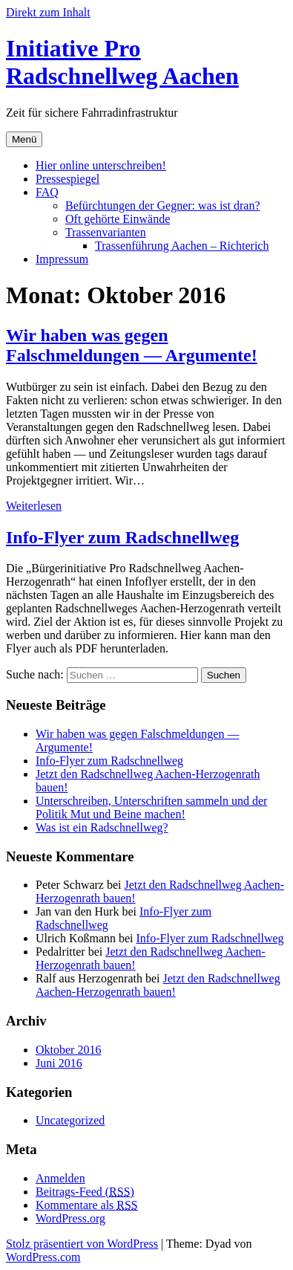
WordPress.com (43, 1257)
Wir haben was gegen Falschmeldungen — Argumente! (131, 345)
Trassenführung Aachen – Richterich (182, 245)
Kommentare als (87, 1205)
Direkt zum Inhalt (48, 12)
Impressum (62, 259)
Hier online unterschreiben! (101, 165)
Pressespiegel (67, 178)
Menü (24, 139)
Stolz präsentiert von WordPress (82, 1243)
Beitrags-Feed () (85, 1191)
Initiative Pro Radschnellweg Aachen (122, 62)
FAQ (47, 192)
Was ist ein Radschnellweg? (102, 827)
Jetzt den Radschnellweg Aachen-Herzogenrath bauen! (158, 985)
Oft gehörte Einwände (117, 219)
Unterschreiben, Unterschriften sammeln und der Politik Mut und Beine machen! (151, 807)
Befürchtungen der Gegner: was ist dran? (162, 205)
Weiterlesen (34, 505)
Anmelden (60, 1178)
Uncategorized (70, 1120)
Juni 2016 (59, 1063)
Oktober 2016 (68, 1049)
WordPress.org (70, 1218)
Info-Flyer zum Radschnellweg (122, 537)
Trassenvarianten (105, 232)
